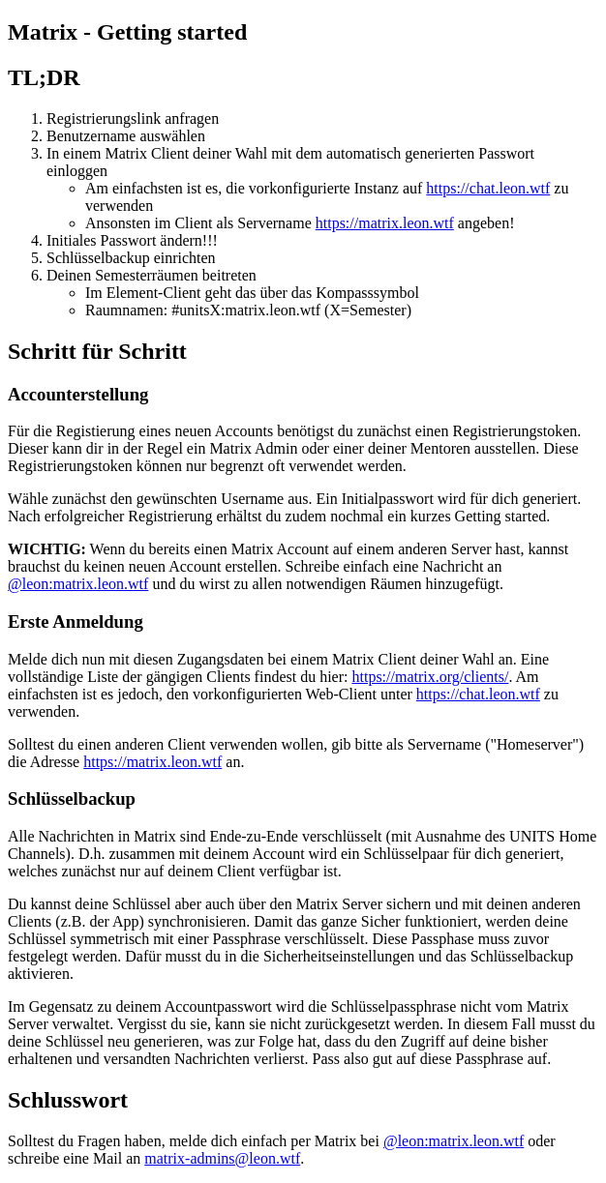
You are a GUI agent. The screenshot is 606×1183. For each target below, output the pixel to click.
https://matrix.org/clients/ (429, 676)
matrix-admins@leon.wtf (222, 1158)
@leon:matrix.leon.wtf (78, 584)
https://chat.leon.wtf (488, 188)
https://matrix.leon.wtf (385, 223)
